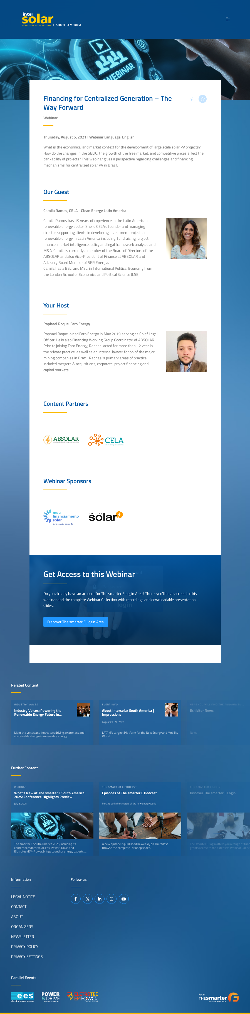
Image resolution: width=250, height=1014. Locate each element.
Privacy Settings (27, 957)
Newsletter (22, 937)
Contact (18, 907)
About (17, 917)
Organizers (22, 927)
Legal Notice (23, 897)
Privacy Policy (24, 947)
